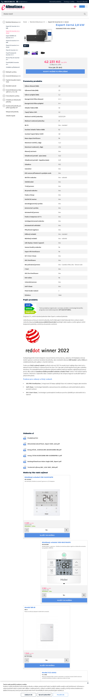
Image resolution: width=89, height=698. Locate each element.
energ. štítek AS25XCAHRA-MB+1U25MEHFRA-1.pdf (44, 456)
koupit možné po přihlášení (55, 72)
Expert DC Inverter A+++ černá (61, 22)
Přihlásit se (80, 7)
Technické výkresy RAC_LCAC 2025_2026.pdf (42, 468)
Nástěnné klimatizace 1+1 (39, 22)
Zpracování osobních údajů (63, 681)
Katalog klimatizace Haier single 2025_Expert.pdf (44, 462)
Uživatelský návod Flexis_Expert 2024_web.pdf (43, 445)
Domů (25, 22)
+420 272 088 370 (9, 2)
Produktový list (32, 439)
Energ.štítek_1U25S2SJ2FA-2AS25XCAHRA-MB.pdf (44, 450)
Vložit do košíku (39, 524)
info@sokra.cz (23, 2)
